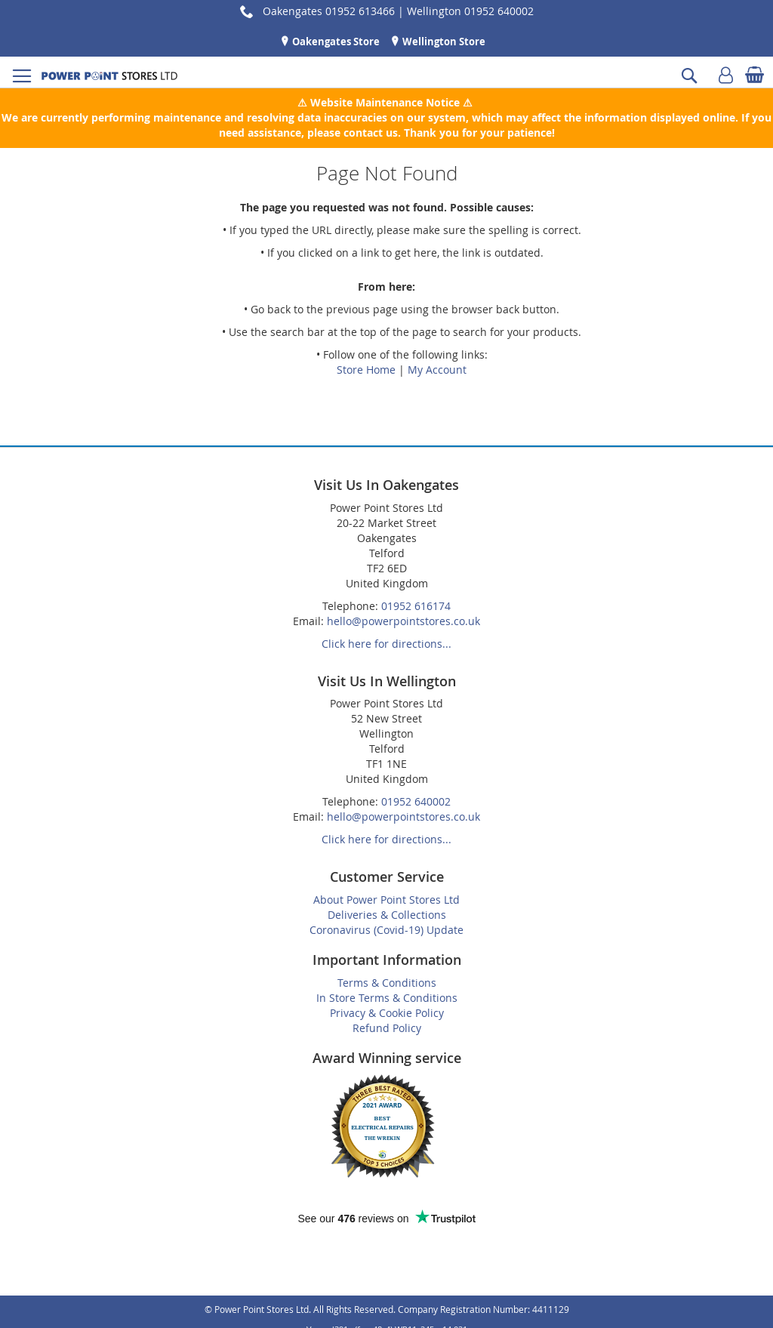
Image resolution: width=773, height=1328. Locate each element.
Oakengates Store (335, 41)
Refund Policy (387, 1028)
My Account (437, 369)
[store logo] (109, 76)
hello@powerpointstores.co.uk (403, 621)
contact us (370, 132)
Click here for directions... (386, 643)
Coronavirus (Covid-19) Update (386, 930)
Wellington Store (442, 41)
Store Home (366, 369)
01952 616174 (416, 606)
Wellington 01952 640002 (470, 11)
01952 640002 (416, 801)
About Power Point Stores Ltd (386, 899)
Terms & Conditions (386, 982)
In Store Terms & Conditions (386, 998)
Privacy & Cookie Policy (387, 1013)
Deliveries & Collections (387, 914)
